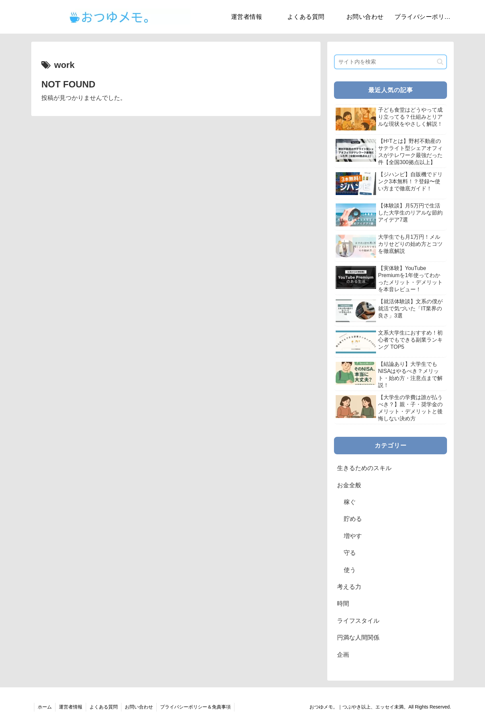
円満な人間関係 (358, 637)
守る (350, 552)
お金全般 (349, 485)
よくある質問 (103, 707)
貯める (353, 518)
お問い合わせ (139, 707)
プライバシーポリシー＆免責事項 (195, 707)
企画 (343, 654)
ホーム (45, 707)
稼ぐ (350, 502)
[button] (440, 62)
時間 (343, 603)
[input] (390, 61)
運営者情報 (70, 707)
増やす (353, 536)
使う (350, 570)
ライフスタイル (358, 620)
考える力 (349, 586)
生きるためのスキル (364, 468)
